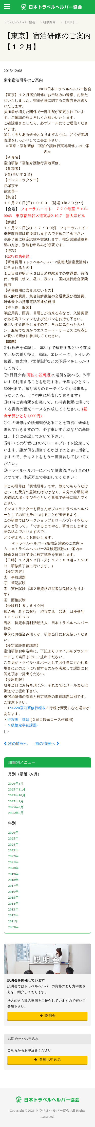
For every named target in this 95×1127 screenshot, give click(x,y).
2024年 (13, 844)
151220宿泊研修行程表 (26, 708)
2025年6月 (16, 813)
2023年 (13, 850)
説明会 (47, 1016)
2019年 (13, 874)
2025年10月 (17, 795)
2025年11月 (16, 789)
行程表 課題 (18, 719)
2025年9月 (16, 801)
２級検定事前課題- (22, 725)
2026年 (13, 832)
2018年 (13, 880)
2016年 (13, 892)
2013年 (13, 909)
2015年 (13, 897)
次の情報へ (18, 743)
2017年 (13, 886)
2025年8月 (16, 807)
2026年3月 (16, 783)
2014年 (13, 903)
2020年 (13, 868)
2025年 (13, 838)
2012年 (13, 915)
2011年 (13, 921)
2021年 (13, 862)
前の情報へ (45, 743)
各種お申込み (47, 1060)
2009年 (13, 927)
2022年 (13, 856)
